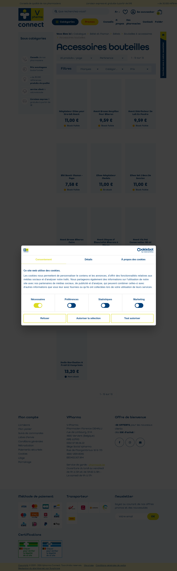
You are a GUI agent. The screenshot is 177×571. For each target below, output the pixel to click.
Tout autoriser (132, 318)
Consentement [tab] (43, 259)
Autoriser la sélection (88, 318)
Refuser (44, 318)
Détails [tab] (88, 259)
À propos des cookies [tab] (133, 259)
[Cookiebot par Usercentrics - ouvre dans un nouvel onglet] (140, 250)
